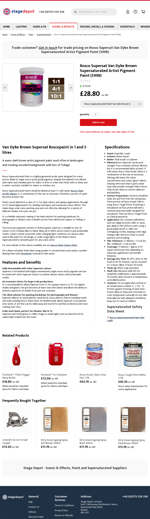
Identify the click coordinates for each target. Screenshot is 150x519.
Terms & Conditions (64, 505)
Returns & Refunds (64, 515)
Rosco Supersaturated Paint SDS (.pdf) (125, 319)
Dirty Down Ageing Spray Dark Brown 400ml (131, 441)
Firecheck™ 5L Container (54, 375)
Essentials (127, 26)
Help (30, 502)
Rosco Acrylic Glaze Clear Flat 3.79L (93, 376)
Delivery (32, 512)
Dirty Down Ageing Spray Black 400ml (93, 441)
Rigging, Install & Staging (97, 26)
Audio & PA (39, 26)
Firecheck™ (27, 254)
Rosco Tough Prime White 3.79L (132, 376)
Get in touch (48, 48)
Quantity (84, 114)
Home (6, 26)
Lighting (21, 26)
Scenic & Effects (63, 26)
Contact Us (33, 507)
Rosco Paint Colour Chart (64, 245)
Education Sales (36, 517)
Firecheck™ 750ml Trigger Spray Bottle (16, 376)
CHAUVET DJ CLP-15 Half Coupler (15, 441)
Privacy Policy (61, 510)
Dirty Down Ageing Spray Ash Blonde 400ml (54, 441)
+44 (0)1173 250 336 (51, 11)
